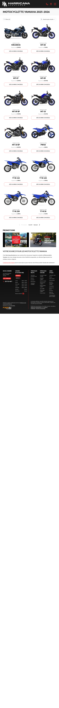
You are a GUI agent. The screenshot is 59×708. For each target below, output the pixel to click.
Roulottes (32, 279)
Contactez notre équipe (9, 262)
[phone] (47, 4)
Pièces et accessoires (51, 293)
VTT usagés (42, 288)
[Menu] (55, 4)
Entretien (51, 290)
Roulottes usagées (42, 279)
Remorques (33, 281)
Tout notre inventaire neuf (34, 276)
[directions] (51, 4)
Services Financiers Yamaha (51, 283)
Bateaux (32, 278)
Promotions (51, 286)
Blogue (50, 276)
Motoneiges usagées (42, 291)
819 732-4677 (7, 281)
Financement (42, 293)
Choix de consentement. (40, 308)
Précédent (23, 225)
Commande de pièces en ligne (52, 296)
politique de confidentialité (36, 307)
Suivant (37, 225)
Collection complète (33, 284)
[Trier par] (48, 19)
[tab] (18, 276)
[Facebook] (23, 293)
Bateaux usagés (43, 280)
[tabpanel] (21, 286)
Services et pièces (51, 288)
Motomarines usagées (42, 283)
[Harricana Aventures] (16, 4)
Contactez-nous (52, 275)
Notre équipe (51, 278)
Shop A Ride (12, 305)
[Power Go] (15, 308)
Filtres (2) (7, 19)
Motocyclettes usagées (43, 286)
